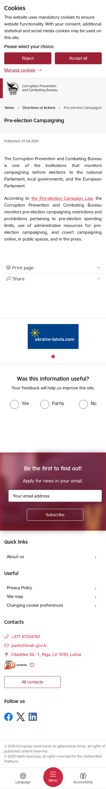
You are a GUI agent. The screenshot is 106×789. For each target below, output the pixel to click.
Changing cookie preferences (35, 605)
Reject (28, 58)
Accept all (78, 58)
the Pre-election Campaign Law (62, 198)
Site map (15, 596)
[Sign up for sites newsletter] (55, 515)
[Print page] (53, 267)
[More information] (32, 665)
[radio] (19, 403)
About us (15, 556)
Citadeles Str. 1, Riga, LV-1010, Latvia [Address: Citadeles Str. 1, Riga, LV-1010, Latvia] (46, 654)
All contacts (32, 682)
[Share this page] (53, 278)
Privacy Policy (19, 587)
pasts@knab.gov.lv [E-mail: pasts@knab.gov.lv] (29, 645)
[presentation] (47, 430)
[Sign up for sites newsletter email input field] (55, 496)
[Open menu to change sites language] (23, 779)
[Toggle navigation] (53, 777)
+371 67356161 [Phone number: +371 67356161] (26, 636)
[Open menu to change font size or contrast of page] (83, 779)
